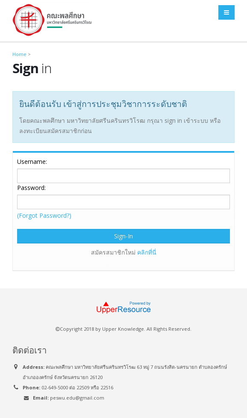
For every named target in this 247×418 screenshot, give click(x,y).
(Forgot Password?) (44, 215)
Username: (32, 161)
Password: (31, 188)
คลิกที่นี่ (146, 252)
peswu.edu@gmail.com (77, 397)
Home (19, 54)
